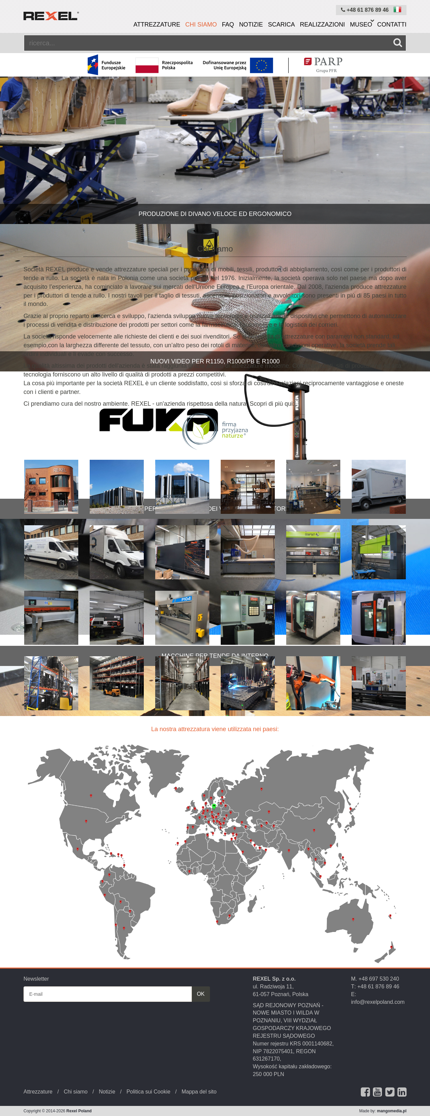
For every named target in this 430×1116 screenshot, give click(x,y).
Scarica (281, 24)
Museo (361, 24)
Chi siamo (201, 24)
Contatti (391, 24)
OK (201, 994)
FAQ (228, 24)
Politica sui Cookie (148, 1092)
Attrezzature (156, 24)
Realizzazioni (322, 24)
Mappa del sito (198, 1092)
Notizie (251, 24)
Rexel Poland (79, 1111)
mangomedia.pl (391, 1111)
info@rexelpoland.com (377, 1002)
